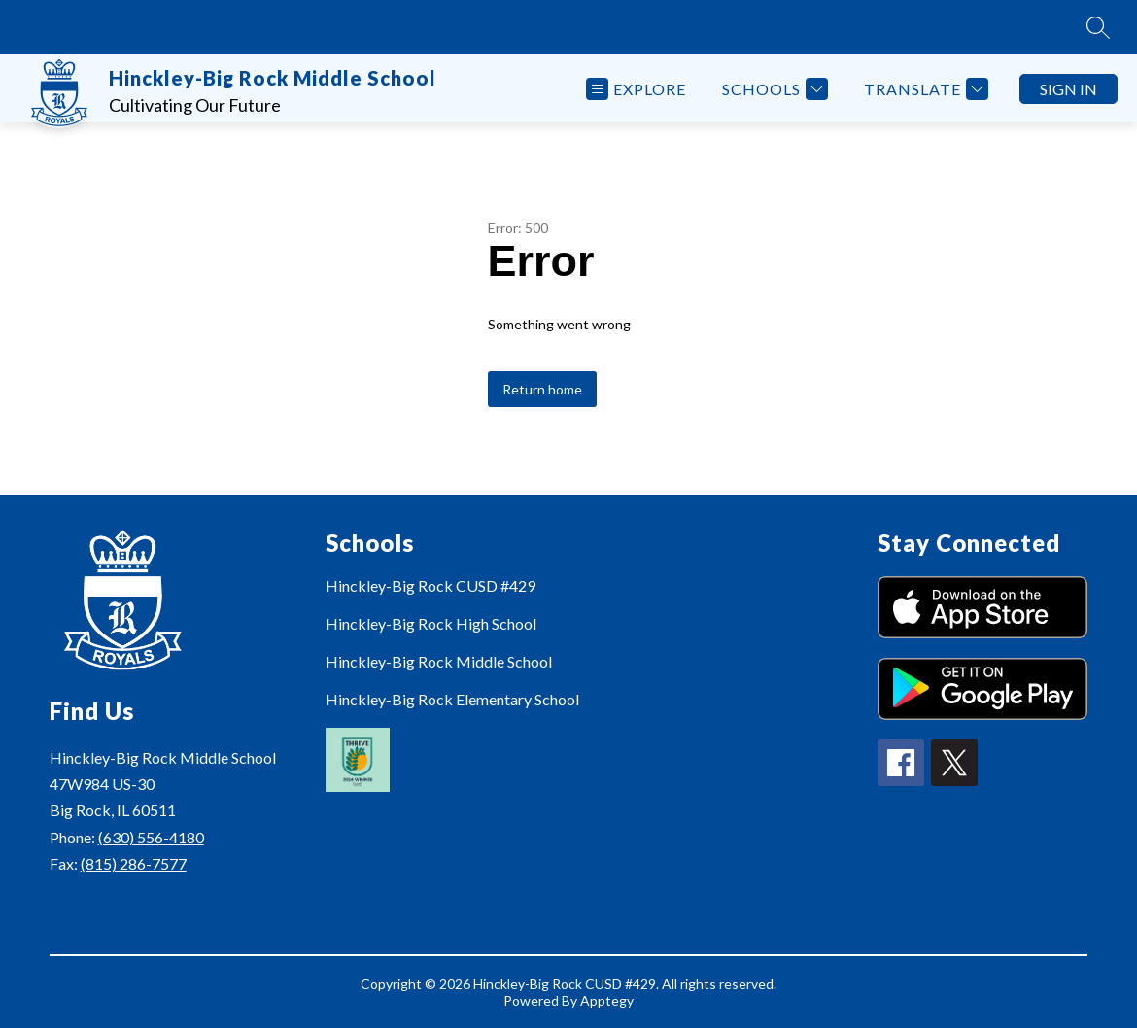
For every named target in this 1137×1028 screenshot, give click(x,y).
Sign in (1068, 89)
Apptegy (607, 1000)
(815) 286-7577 (134, 863)
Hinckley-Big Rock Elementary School (452, 699)
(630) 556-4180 (151, 837)
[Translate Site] (923, 89)
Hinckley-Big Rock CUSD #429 (430, 585)
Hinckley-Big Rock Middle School (439, 661)
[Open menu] (636, 89)
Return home (542, 389)
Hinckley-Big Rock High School (431, 623)
